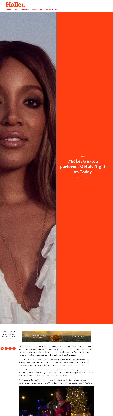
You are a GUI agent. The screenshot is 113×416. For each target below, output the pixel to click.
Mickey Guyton (25, 346)
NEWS (16, 9)
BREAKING (25, 9)
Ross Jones (84, 177)
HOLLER (8, 9)
